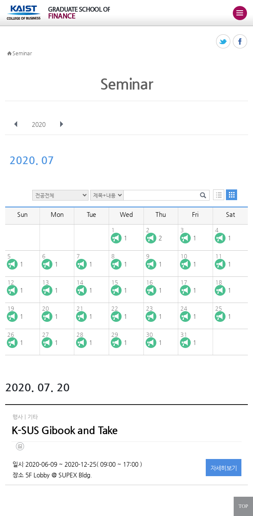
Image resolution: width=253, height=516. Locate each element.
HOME (9, 53)
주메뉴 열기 (239, 12)
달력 (231, 194)
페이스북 (240, 41)
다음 (61, 124)
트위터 (223, 41)
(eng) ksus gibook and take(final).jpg (21, 453)
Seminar (21, 53)
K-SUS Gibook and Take (65, 430)
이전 (16, 124)
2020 (39, 124)
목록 (218, 194)
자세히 (223, 468)
